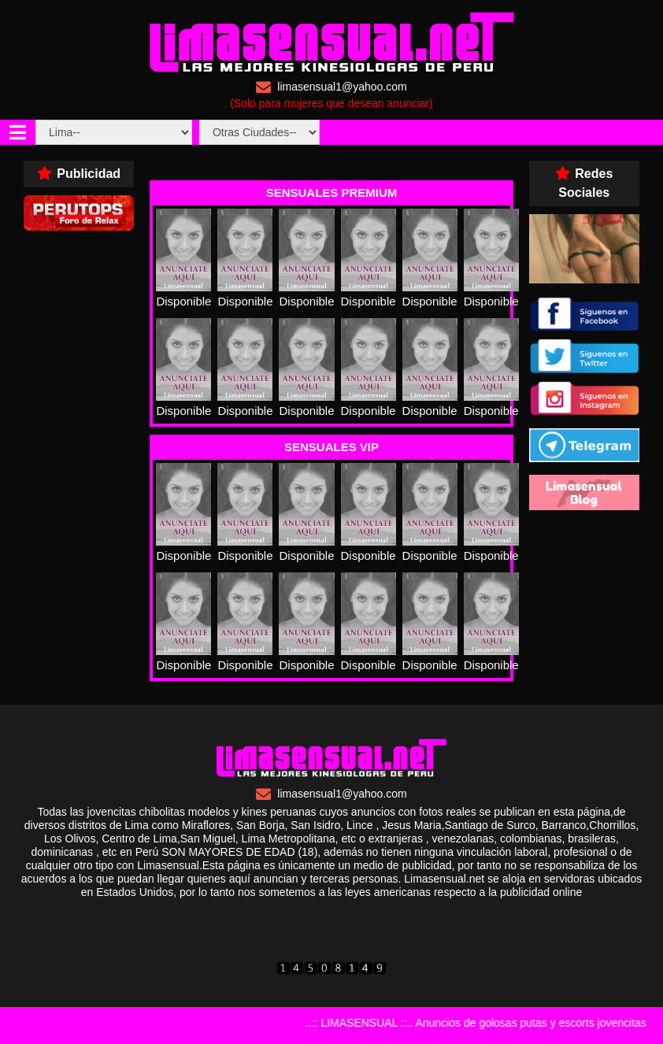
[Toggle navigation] (17, 132)
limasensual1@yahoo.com (331, 87)
